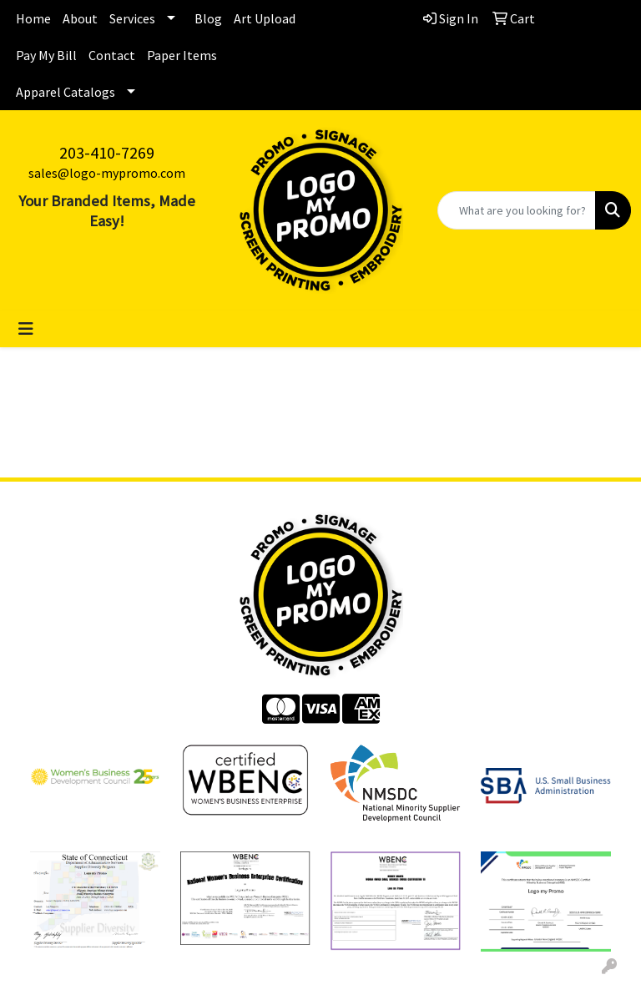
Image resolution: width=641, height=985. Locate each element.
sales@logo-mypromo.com (106, 172)
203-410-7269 (106, 152)
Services (132, 18)
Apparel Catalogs (65, 91)
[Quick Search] (516, 210)
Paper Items (182, 55)
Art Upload (264, 18)
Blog (208, 18)
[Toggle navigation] (25, 329)
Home (33, 18)
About (80, 18)
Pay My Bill (46, 55)
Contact (111, 55)
